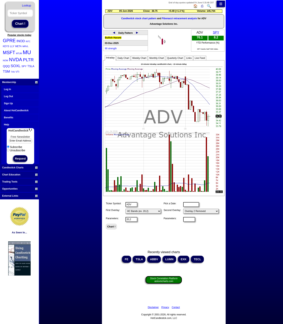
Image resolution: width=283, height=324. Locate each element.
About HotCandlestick (16, 110)
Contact (176, 307)
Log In (7, 89)
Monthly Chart (156, 58)
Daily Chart (123, 58)
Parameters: (112, 218)
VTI (17, 71)
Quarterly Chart (175, 58)
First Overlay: (113, 210)
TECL (197, 259)
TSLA (30, 66)
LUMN (169, 259)
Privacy (165, 307)
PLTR (28, 59)
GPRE (9, 40)
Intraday (110, 57)
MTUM (19, 53)
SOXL (16, 66)
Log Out (8, 96)
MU (27, 52)
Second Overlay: (172, 210)
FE (126, 259)
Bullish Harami (113, 37)
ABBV (154, 259)
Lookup (26, 5)
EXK (183, 259)
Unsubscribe (16, 150)
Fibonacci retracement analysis (179, 18)
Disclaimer (153, 307)
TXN (13, 72)
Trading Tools (20, 181)
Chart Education (20, 174)
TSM (6, 71)
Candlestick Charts (20, 167)
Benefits (8, 117)
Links (189, 58)
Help (6, 124)
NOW (5, 60)
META (18, 46)
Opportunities (20, 188)
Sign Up (8, 103)
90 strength (111, 48)
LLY (12, 46)
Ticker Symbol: (113, 203)
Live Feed (200, 58)
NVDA (15, 59)
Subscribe (14, 147)
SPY (24, 66)
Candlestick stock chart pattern (138, 18)
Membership (20, 82)
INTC (28, 41)
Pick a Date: (170, 203)
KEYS (6, 46)
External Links (20, 195)
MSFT (9, 52)
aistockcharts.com (164, 280)
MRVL (25, 46)
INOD (20, 41)
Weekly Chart (139, 58)
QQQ (6, 66)
